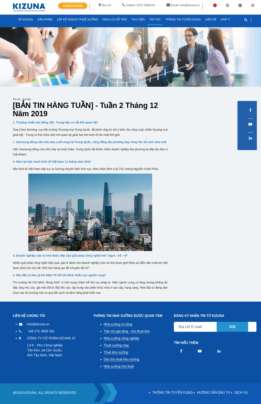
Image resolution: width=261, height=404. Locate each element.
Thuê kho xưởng (116, 352)
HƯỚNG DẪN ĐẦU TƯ (213, 392)
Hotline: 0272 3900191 (138, 5)
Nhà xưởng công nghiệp (121, 338)
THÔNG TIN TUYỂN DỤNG (172, 392)
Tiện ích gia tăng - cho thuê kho (127, 331)
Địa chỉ (105, 5)
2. (89, 142)
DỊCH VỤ (241, 392)
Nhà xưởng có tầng (118, 324)
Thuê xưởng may (116, 345)
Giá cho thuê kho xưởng (121, 359)
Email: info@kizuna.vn (183, 5)
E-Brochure (73, 5)
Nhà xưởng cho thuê (119, 366)
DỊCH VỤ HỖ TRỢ (115, 19)
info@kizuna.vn (38, 324)
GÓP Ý (225, 19)
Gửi (232, 327)
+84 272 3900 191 (41, 331)
